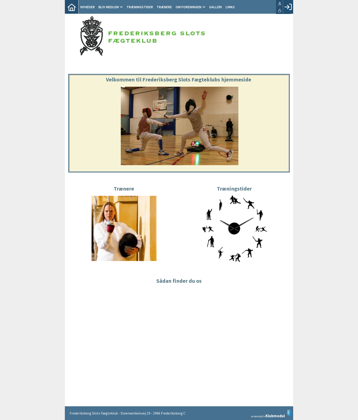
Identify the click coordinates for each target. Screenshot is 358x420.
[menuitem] (72, 7)
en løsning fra (271, 413)
